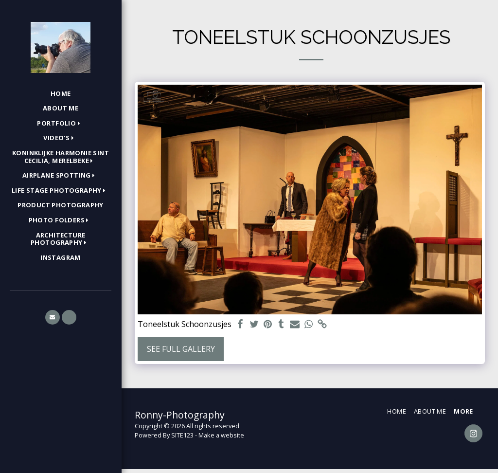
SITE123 (182, 435)
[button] (60, 123)
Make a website (221, 435)
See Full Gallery (181, 349)
